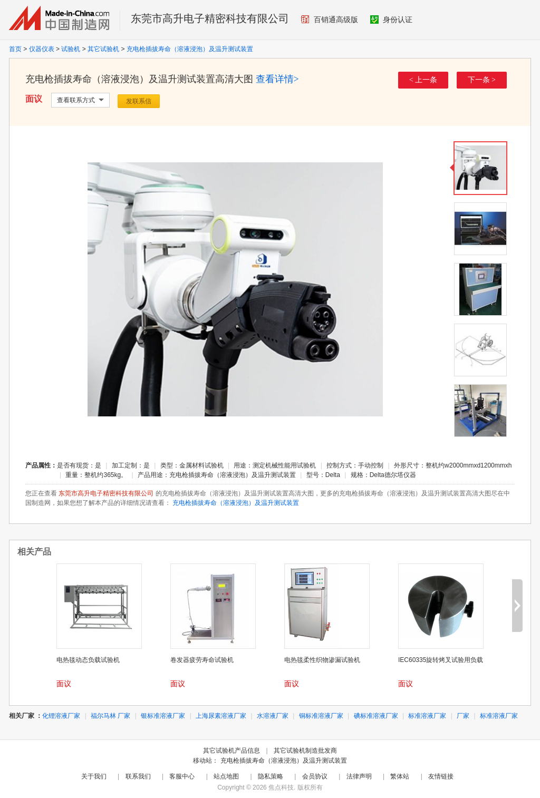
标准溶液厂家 (427, 715)
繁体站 (399, 776)
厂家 (463, 715)
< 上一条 (423, 80)
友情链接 (441, 776)
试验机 (70, 49)
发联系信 (138, 101)
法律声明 (359, 776)
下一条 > (482, 80)
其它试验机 (103, 49)
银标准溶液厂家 (163, 715)
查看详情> (277, 79)
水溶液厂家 (272, 715)
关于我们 (94, 776)
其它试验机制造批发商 (305, 750)
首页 (15, 49)
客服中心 (182, 776)
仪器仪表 (41, 49)
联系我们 (138, 776)
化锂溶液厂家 (61, 715)
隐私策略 (270, 776)
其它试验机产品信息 (231, 750)
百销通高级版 (329, 19)
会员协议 (314, 776)
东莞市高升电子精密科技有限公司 (210, 18)
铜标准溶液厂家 (321, 715)
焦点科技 (281, 787)
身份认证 (391, 19)
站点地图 (226, 776)
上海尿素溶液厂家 (221, 715)
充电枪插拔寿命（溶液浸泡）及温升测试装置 (190, 49)
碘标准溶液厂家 (376, 715)
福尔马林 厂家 (110, 715)
